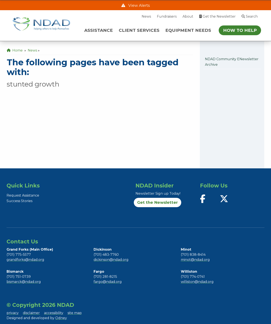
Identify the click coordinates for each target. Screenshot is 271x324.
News (146, 16)
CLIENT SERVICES (139, 30)
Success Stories (19, 201)
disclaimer (31, 313)
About (188, 16)
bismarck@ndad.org (24, 282)
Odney (61, 318)
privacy (13, 313)
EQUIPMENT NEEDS (188, 30)
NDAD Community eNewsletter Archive (232, 62)
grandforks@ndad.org (25, 260)
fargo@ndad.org (108, 282)
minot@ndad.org (195, 260)
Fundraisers (167, 16)
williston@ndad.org (197, 282)
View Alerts (138, 5)
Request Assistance (23, 195)
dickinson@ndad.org (111, 260)
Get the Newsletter (217, 16)
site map (75, 313)
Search (250, 16)
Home (15, 50)
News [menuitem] (32, 50)
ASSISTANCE (98, 30)
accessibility (53, 313)
